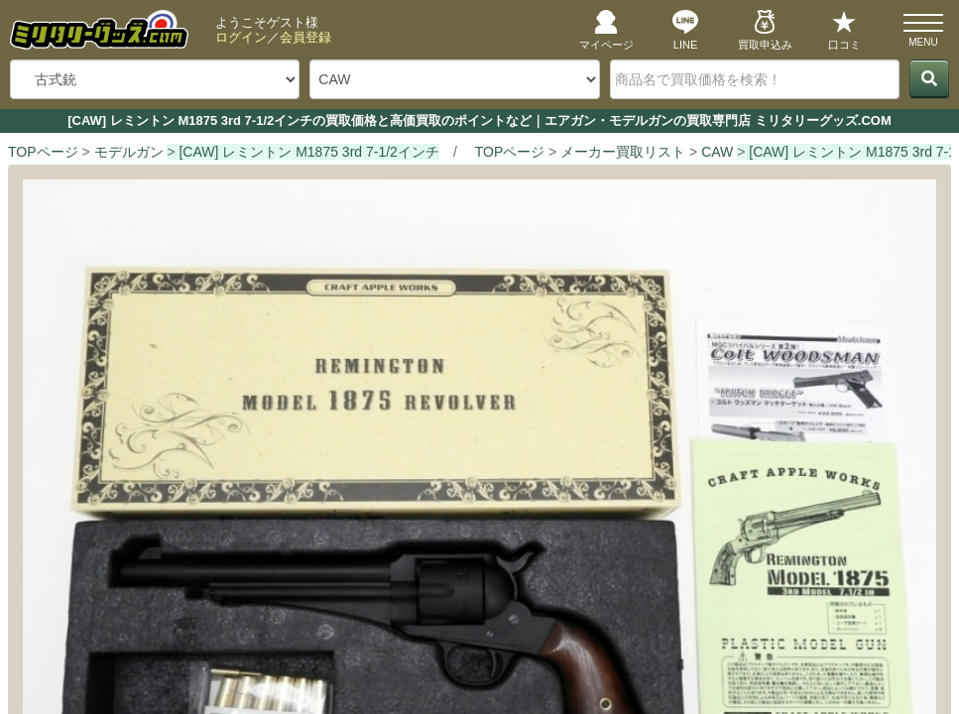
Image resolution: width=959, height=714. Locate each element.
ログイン (241, 37)
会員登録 (305, 37)
